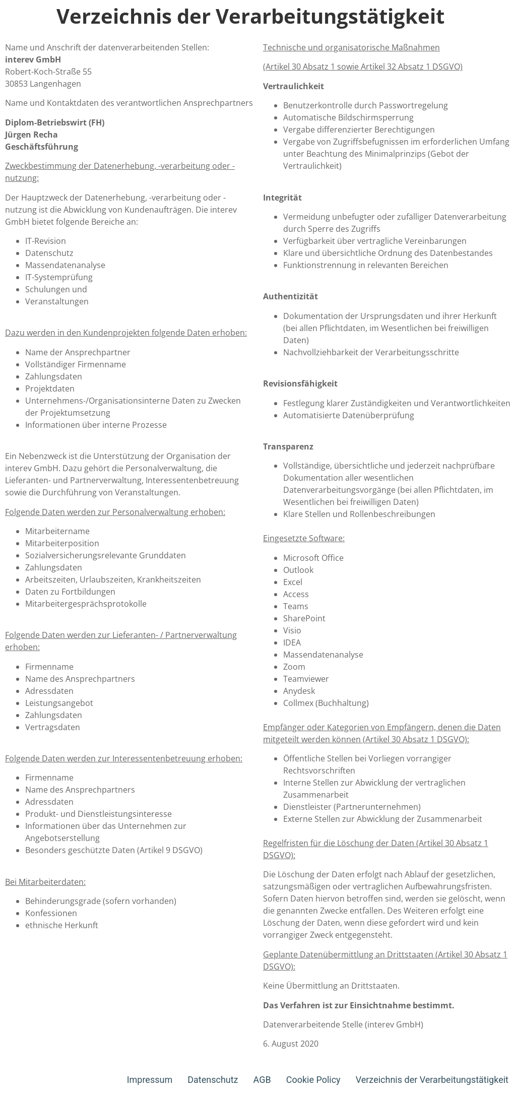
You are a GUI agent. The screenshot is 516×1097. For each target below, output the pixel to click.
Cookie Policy (313, 1079)
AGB (262, 1079)
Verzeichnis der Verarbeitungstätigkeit (432, 1079)
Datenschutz (212, 1079)
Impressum (150, 1079)
